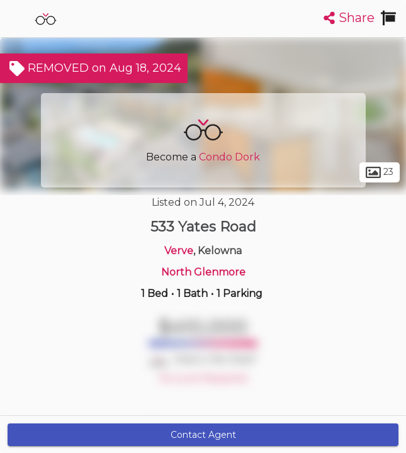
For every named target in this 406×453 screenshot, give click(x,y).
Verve (178, 251)
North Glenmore (203, 272)
